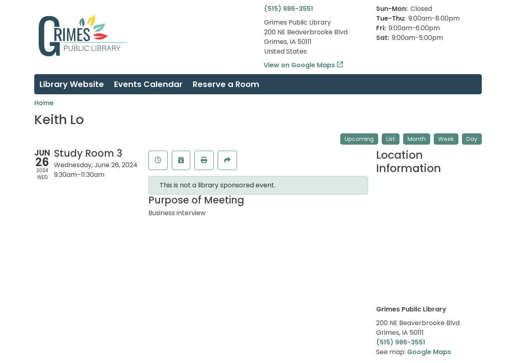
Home (44, 103)
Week (446, 139)
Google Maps (429, 352)
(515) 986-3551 (288, 8)
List (390, 139)
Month (417, 139)
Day (471, 139)
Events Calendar (148, 84)
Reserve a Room (226, 84)
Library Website (72, 84)
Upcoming (359, 139)
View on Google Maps (299, 65)
